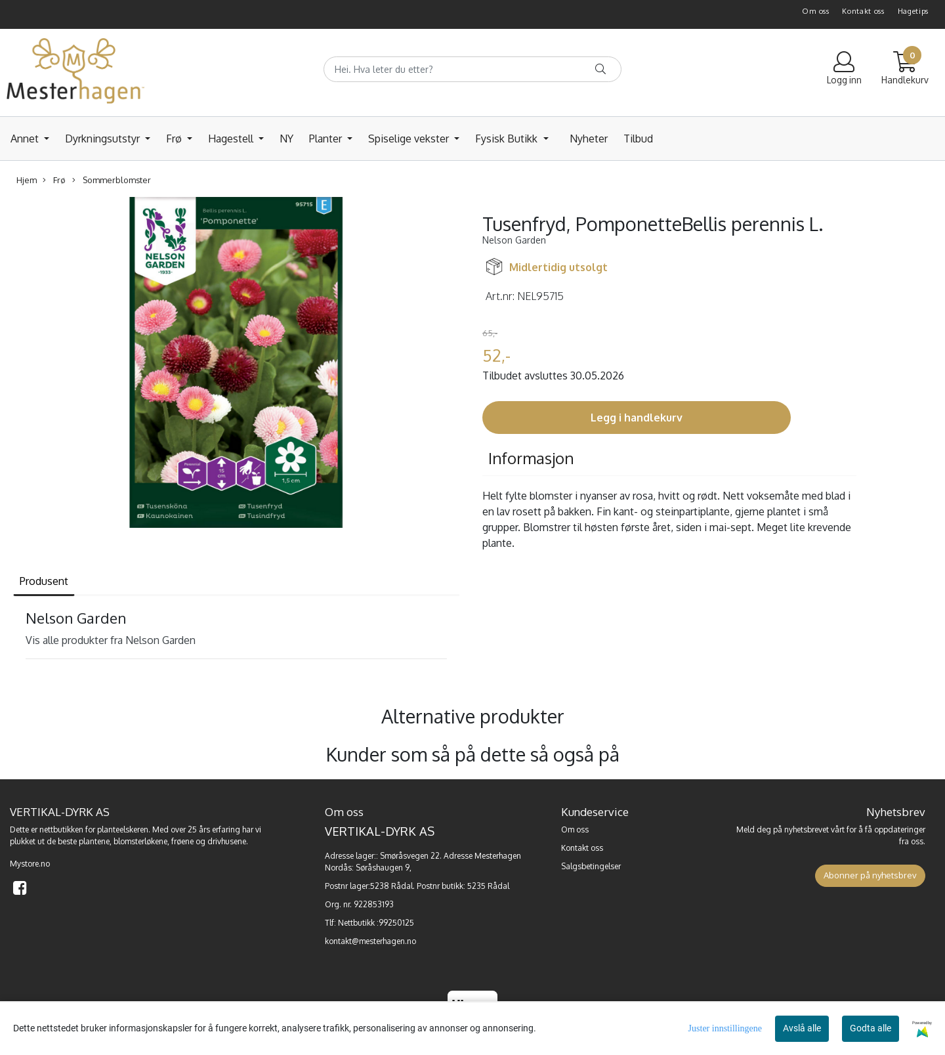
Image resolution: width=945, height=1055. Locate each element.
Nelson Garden (514, 240)
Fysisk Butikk (507, 138)
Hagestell (232, 138)
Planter (327, 138)
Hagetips (913, 11)
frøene (182, 841)
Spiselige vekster (410, 138)
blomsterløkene (140, 841)
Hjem (26, 180)
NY (286, 138)
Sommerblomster (111, 180)
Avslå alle (802, 1028)
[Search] (472, 69)
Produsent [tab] (44, 581)
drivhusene (226, 841)
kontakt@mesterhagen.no (370, 941)
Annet (25, 138)
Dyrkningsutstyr (103, 138)
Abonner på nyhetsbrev (870, 875)
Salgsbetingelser (591, 866)
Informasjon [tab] (531, 458)
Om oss (815, 11)
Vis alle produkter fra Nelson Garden (111, 640)
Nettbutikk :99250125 (376, 923)
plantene (94, 841)
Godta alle (870, 1028)
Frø (175, 138)
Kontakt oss (863, 11)
